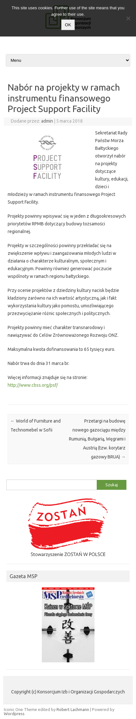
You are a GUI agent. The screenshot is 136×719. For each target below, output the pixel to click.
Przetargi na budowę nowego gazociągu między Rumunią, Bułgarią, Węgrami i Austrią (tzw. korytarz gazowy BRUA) (97, 438)
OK (68, 24)
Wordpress (14, 713)
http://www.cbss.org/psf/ (33, 385)
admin (47, 121)
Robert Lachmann (73, 709)
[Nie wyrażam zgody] (128, 18)
